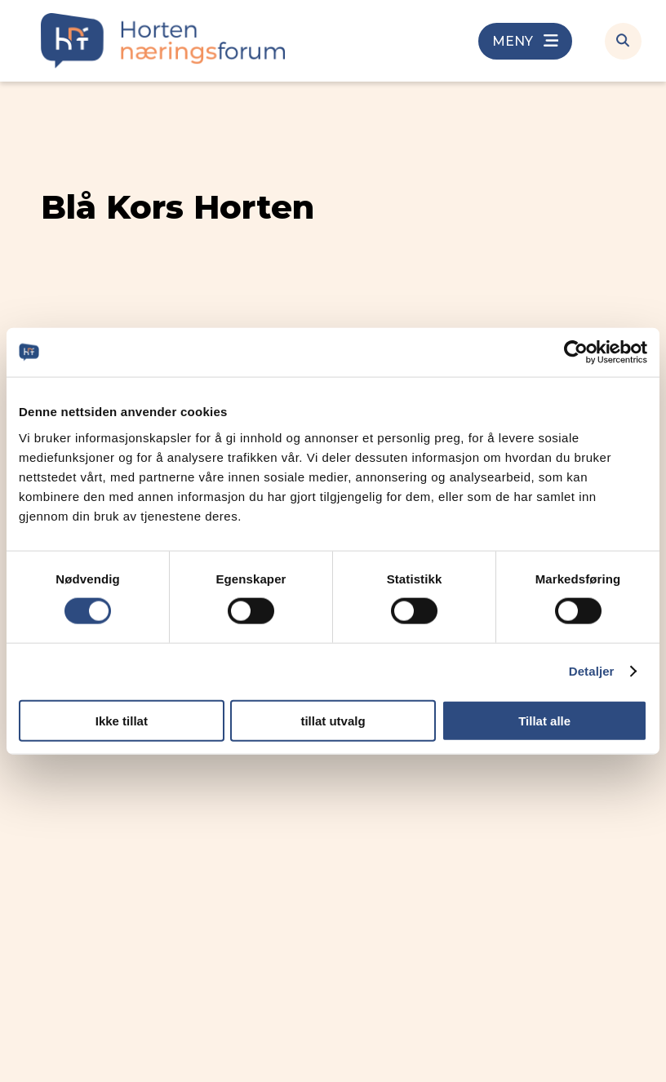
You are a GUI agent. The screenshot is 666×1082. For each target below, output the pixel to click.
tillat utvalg (332, 720)
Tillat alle (544, 720)
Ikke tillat (121, 720)
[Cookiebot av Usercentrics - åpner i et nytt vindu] (575, 352)
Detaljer (592, 671)
